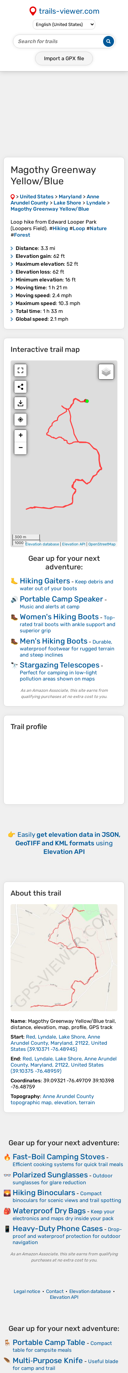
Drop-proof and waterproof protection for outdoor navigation (67, 1235)
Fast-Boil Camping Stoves (59, 1156)
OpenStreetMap (102, 544)
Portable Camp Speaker (61, 599)
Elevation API (73, 544)
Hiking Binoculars (44, 1192)
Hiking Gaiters (45, 580)
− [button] (20, 448)
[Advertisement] (64, 114)
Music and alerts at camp (50, 607)
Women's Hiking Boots (59, 616)
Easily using (67, 843)
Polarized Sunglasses (50, 1174)
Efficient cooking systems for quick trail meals (68, 1164)
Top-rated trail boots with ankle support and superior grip (67, 624)
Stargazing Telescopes (59, 665)
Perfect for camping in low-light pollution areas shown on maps (58, 676)
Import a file (64, 58)
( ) (59, 1043)
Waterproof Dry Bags (49, 1210)
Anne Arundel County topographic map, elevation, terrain (53, 1099)
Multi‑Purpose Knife (48, 1360)
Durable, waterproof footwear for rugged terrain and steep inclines (67, 648)
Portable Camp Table (49, 1342)
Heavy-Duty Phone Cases (58, 1228)
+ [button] (20, 436)
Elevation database (42, 544)
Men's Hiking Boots (53, 641)
